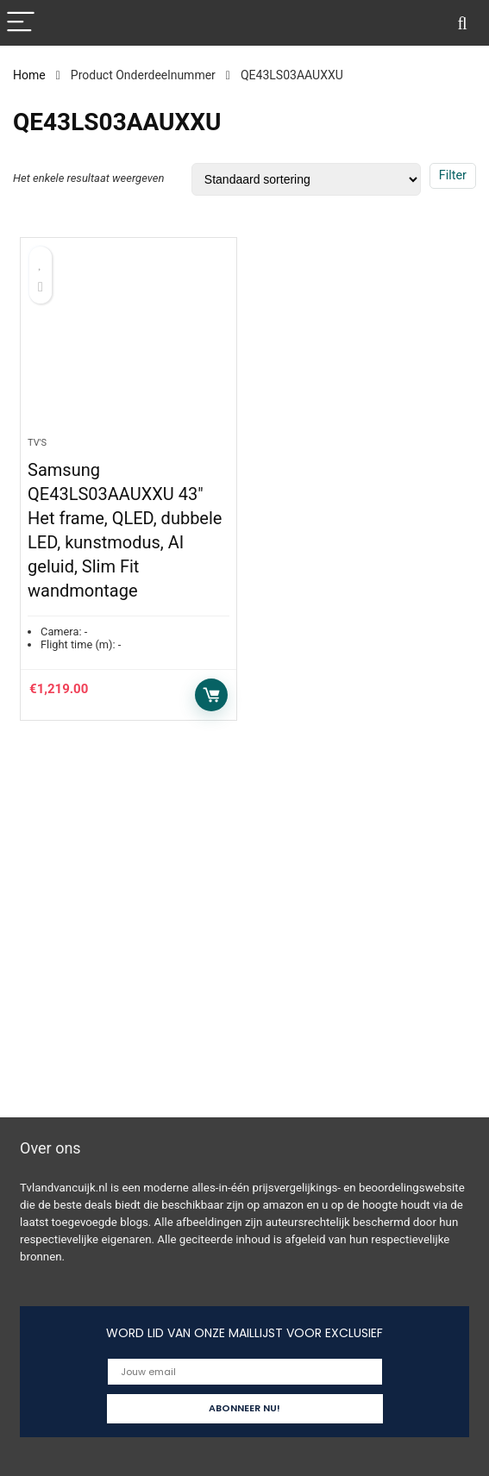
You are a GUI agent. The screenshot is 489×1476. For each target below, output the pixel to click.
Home (29, 75)
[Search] (462, 23)
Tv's (37, 442)
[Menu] (20, 23)
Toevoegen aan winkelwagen (211, 695)
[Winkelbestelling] (306, 179)
